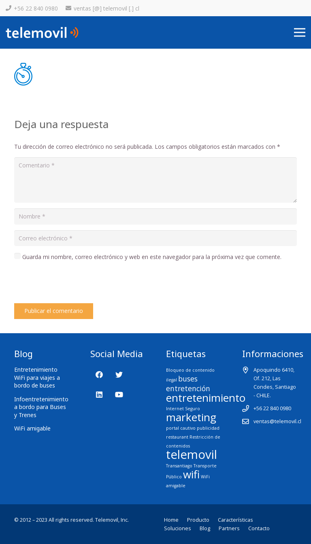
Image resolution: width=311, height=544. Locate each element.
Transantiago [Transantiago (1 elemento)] (179, 466)
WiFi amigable (32, 428)
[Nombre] (155, 216)
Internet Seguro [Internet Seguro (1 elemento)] (183, 408)
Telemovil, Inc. (112, 519)
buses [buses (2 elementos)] (188, 378)
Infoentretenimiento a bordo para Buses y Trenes (41, 407)
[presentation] (75, 283)
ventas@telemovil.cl (277, 421)
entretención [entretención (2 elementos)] (188, 388)
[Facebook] (99, 375)
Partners (229, 528)
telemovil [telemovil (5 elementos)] (191, 454)
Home (171, 519)
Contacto (259, 528)
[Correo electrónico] (155, 238)
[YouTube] (119, 395)
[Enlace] (42, 32)
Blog (205, 528)
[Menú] (300, 32)
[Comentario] (155, 180)
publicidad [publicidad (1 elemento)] (208, 428)
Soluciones (177, 528)
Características (235, 519)
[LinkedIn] (99, 395)
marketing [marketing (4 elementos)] (191, 417)
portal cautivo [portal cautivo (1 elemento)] (181, 428)
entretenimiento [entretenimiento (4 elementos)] (205, 397)
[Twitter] (119, 375)
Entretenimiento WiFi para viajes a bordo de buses (37, 377)
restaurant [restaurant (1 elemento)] (177, 437)
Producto (198, 519)
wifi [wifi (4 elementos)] (191, 474)
